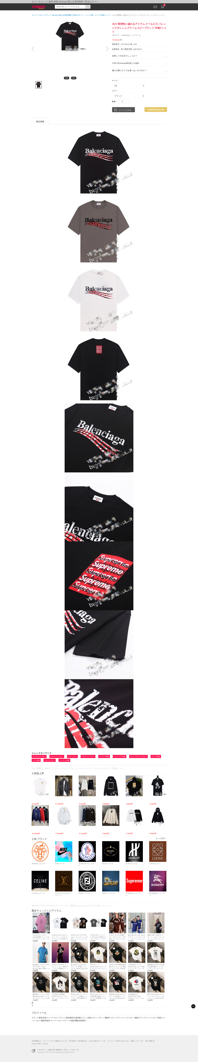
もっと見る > (161, 838)
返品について (136, 1041)
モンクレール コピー (39, 756)
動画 (73, 78)
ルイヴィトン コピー (56, 756)
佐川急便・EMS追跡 (76, 1041)
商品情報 (40, 121)
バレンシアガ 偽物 (119, 756)
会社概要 (35, 1041)
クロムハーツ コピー (88, 756)
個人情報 (148, 1041)
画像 (66, 78)
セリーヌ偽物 (156, 756)
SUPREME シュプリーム (131, 35)
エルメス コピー (50, 760)
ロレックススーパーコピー (138, 756)
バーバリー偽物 (64, 760)
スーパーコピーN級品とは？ (53, 1041)
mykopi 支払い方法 (39, 1044)
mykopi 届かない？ (96, 1041)
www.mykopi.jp (58, 1052)
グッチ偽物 (36, 760)
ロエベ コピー (72, 756)
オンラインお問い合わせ (117, 1041)
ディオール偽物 (104, 756)
